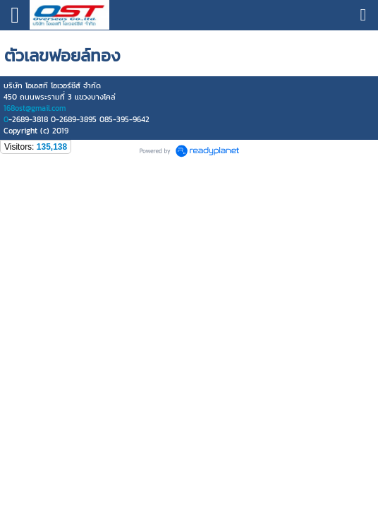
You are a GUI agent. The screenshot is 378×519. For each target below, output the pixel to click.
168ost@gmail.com (35, 108)
